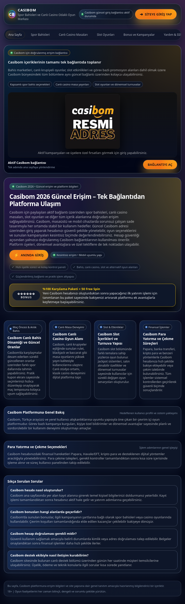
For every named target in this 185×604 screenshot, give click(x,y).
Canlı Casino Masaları (73, 35)
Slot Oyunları (105, 35)
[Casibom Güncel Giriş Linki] (28, 255)
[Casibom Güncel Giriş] (156, 14)
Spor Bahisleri (40, 35)
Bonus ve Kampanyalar (139, 35)
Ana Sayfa (15, 35)
